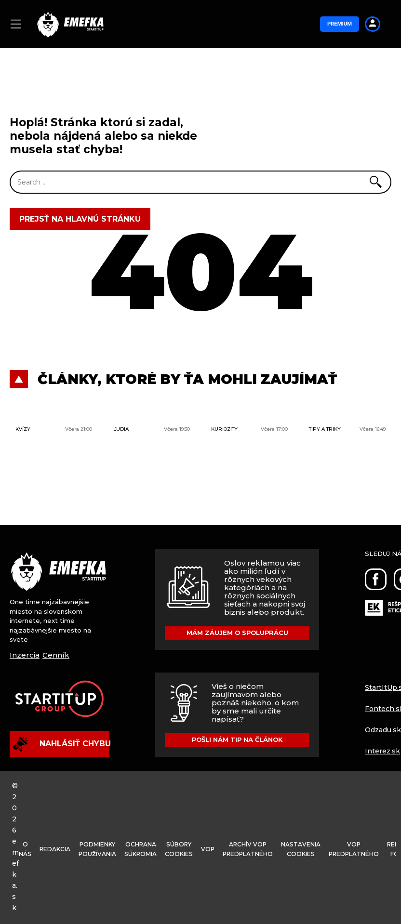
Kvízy (22, 429)
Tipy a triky (325, 429)
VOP (222, 849)
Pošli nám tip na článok (237, 738)
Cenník (55, 655)
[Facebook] (376, 579)
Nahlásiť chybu (61, 744)
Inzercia (25, 655)
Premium (338, 24)
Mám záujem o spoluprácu (237, 633)
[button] (16, 24)
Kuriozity (224, 429)
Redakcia (58, 849)
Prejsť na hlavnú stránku (80, 219)
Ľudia (121, 429)
